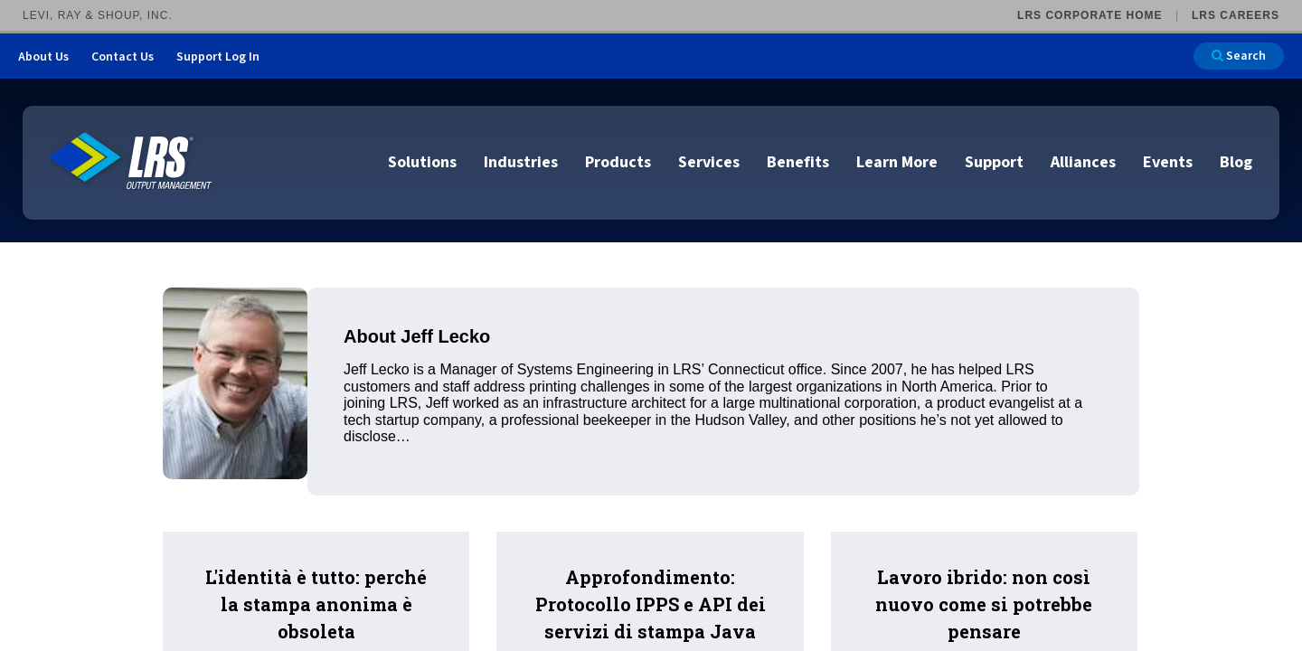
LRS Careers (1235, 15)
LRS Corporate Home (1089, 15)
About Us (43, 57)
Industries (521, 162)
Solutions (422, 162)
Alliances (1083, 162)
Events (1168, 162)
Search (1239, 56)
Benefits (798, 162)
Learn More (897, 162)
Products (618, 162)
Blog (1236, 162)
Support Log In (217, 57)
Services (709, 162)
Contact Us (122, 57)
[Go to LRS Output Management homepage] (131, 161)
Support (994, 162)
